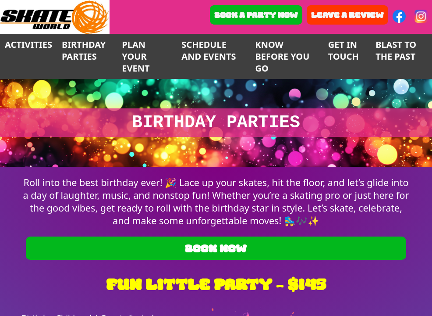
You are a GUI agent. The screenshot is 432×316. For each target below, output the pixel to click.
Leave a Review (347, 15)
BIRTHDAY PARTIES (84, 50)
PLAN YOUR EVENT (135, 56)
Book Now (216, 248)
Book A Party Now (256, 15)
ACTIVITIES (28, 44)
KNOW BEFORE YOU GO (282, 56)
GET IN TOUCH (343, 50)
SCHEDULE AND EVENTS (208, 50)
